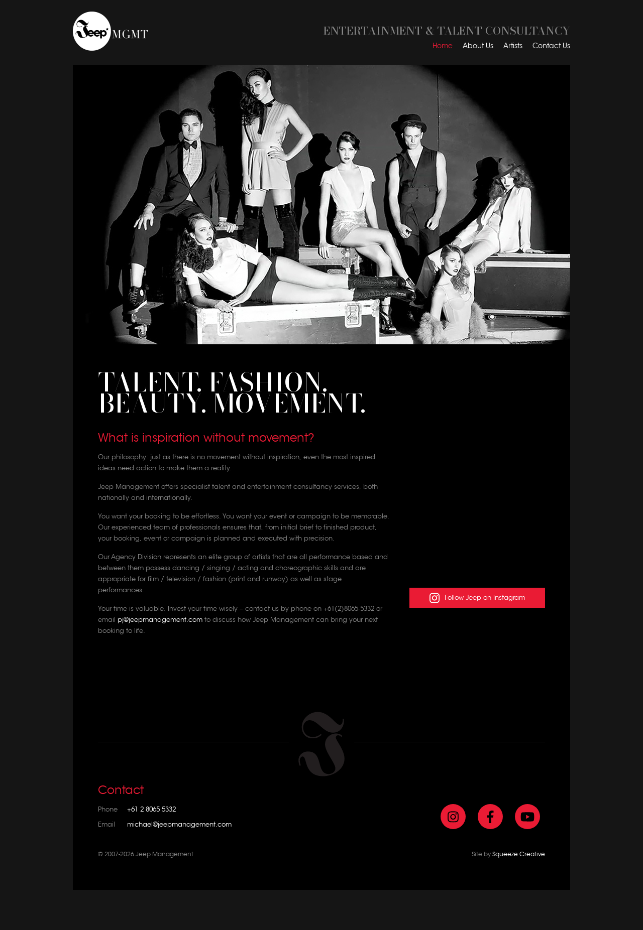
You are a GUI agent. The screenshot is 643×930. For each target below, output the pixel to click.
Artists (512, 45)
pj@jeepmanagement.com (160, 619)
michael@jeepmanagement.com (179, 824)
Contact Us (551, 45)
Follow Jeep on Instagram (477, 598)
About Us (478, 45)
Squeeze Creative (518, 854)
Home (443, 45)
